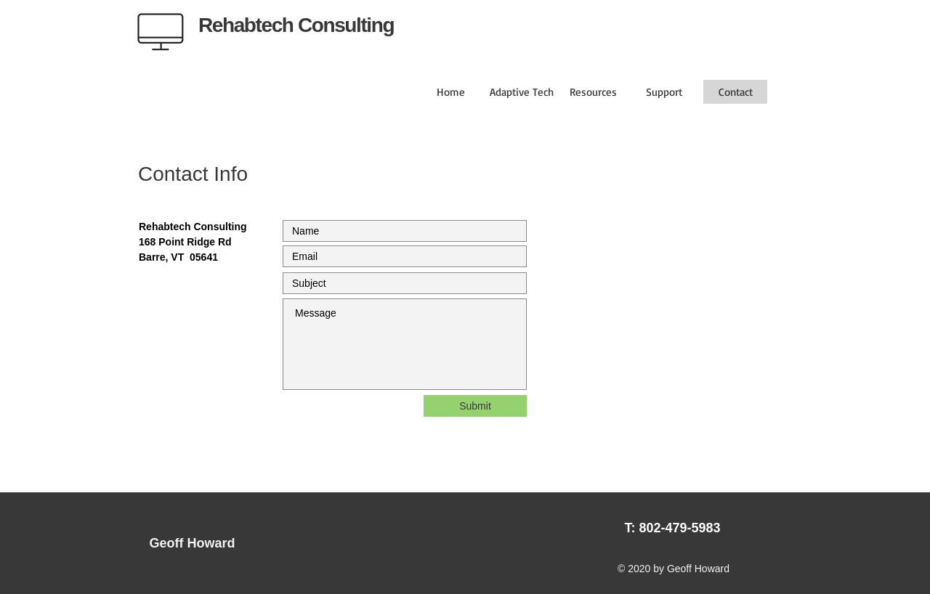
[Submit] (475, 406)
